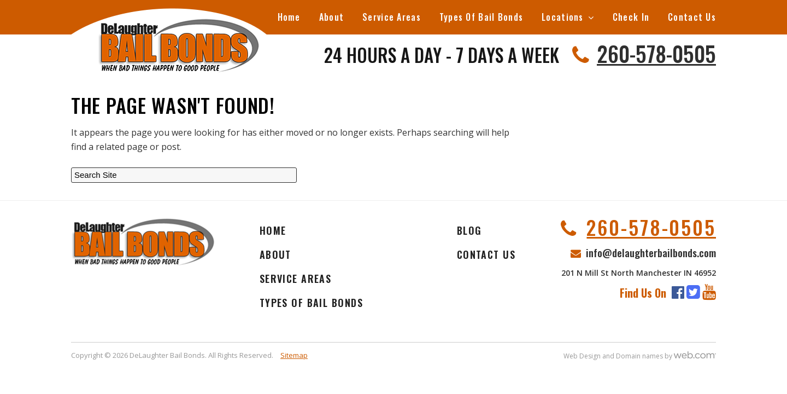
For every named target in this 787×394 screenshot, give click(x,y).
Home (289, 17)
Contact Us (692, 17)
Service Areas (391, 17)
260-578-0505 (656, 53)
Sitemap (294, 355)
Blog (469, 230)
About (331, 17)
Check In (631, 17)
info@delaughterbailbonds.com (651, 252)
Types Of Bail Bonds (481, 17)
